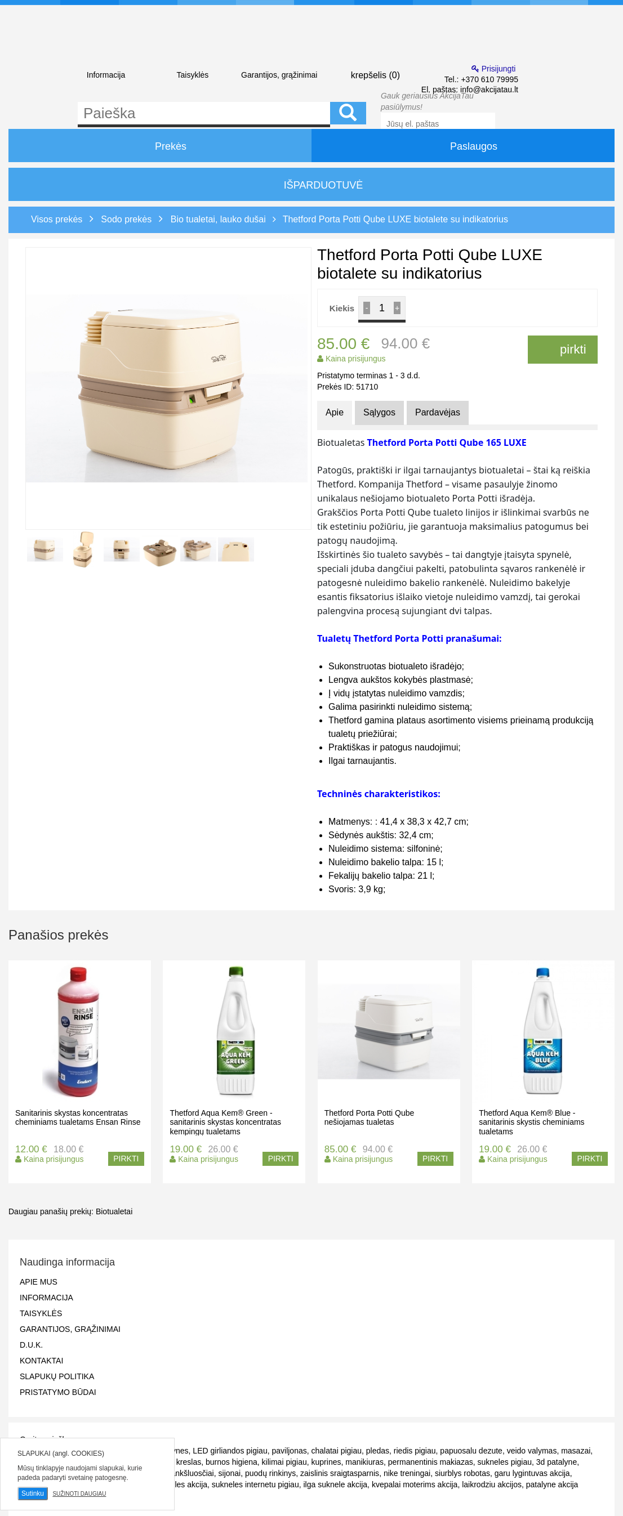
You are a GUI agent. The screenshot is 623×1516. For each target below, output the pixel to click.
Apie (335, 412)
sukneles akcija (180, 1484)
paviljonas (289, 1450)
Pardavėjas (437, 412)
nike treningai (407, 1473)
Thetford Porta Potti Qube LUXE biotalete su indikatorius (395, 219)
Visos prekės (56, 219)
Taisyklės (192, 74)
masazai (575, 1450)
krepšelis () (366, 74)
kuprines (326, 1461)
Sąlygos (379, 412)
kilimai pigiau (284, 1461)
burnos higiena (231, 1461)
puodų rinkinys (270, 1473)
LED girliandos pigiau (230, 1450)
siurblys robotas (462, 1473)
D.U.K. (31, 1344)
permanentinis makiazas (430, 1461)
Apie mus (38, 1281)
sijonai (230, 1473)
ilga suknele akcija (335, 1484)
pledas (377, 1450)
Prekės (160, 145)
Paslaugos (463, 145)
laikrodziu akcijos (492, 1484)
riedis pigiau (415, 1450)
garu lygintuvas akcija (532, 1473)
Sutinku (32, 1493)
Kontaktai (41, 1360)
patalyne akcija (552, 1484)
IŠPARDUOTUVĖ (311, 185)
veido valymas (532, 1450)
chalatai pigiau (337, 1450)
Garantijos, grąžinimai (279, 74)
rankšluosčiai (191, 1473)
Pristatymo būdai (58, 1392)
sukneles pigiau (504, 1461)
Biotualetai (114, 1211)
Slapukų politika (57, 1376)
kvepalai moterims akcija (415, 1484)
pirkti (562, 349)
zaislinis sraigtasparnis (339, 1473)
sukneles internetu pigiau (255, 1484)
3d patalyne (556, 1461)
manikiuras (364, 1461)
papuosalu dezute (471, 1450)
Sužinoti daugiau (79, 1494)
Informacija (106, 74)
